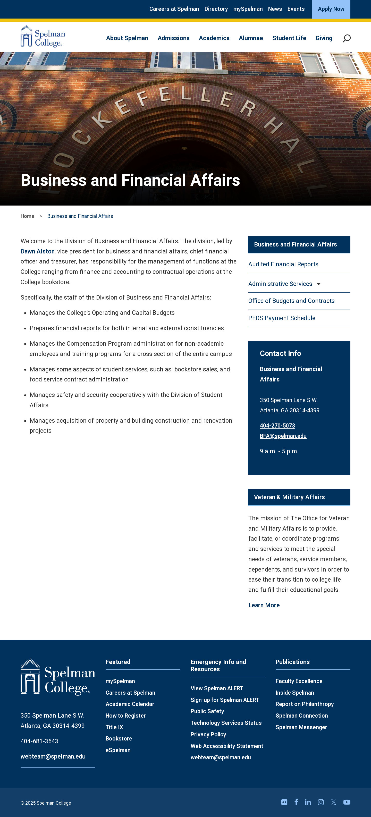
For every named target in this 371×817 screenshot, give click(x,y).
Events (296, 9)
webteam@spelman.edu (53, 756)
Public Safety (207, 711)
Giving (324, 38)
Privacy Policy (208, 734)
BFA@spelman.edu (283, 436)
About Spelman (127, 38)
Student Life (289, 38)
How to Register (126, 715)
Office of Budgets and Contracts (291, 300)
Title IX (114, 727)
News (275, 9)
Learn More (264, 605)
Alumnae (251, 38)
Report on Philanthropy (305, 704)
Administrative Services (280, 283)
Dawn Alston (38, 251)
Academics (214, 38)
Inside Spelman (295, 693)
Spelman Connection (302, 715)
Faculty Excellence (299, 681)
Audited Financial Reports (283, 264)
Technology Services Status (226, 723)
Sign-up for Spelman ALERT (225, 700)
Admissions (174, 38)
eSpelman (118, 750)
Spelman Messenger (301, 727)
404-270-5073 (277, 425)
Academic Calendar (130, 704)
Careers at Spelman (174, 9)
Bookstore (119, 738)
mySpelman (248, 9)
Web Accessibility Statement (227, 746)
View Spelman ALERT (217, 688)
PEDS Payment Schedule (281, 318)
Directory (216, 9)
